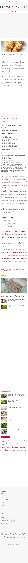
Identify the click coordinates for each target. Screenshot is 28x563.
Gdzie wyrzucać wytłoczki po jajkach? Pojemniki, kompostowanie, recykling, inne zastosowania (13, 295)
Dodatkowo (5, 121)
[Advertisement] (11, 25)
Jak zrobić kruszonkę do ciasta (9, 248)
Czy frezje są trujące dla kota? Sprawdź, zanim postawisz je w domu (17, 300)
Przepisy (8, 270)
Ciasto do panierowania (7, 119)
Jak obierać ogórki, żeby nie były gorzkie (16, 423)
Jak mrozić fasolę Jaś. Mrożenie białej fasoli (16, 412)
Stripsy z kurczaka (5, 74)
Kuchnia (5, 270)
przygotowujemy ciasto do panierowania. (10, 176)
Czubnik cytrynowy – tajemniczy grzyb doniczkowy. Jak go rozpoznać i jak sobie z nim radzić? (17, 395)
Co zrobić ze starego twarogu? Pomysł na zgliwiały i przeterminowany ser (16, 406)
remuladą (3, 211)
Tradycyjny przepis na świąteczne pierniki (12, 252)
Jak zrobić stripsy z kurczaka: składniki (9, 118)
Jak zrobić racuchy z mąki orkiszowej (11, 242)
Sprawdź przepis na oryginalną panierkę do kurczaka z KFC (14, 186)
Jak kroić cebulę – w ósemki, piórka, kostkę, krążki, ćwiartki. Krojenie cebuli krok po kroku (17, 418)
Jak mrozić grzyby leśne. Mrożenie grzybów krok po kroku (16, 430)
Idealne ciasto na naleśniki (8, 237)
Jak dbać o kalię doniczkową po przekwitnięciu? (14, 401)
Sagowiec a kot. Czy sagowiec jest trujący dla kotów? (17, 306)
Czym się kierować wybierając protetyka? (10, 446)
